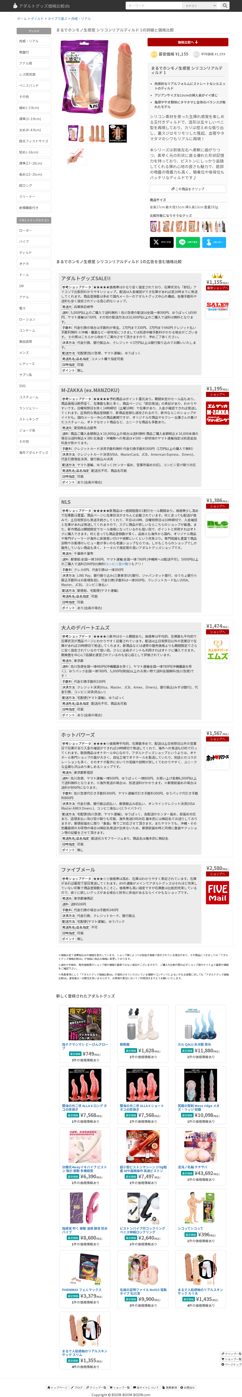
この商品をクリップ (187, 189)
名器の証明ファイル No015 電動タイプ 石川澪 (143, 1291)
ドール (24, 274)
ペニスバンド (29, 85)
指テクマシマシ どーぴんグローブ (85, 1046)
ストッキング (29, 419)
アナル (24, 297)
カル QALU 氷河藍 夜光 (194, 1044)
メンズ (24, 352)
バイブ (24, 241)
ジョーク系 (27, 430)
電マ (22, 308)
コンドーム (27, 330)
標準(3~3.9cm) (30, 118)
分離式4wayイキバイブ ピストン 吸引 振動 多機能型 (84, 1169)
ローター (25, 230)
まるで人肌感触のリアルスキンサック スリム (84, 1353)
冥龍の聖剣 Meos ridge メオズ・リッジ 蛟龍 (199, 1107)
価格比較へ (188, 42)
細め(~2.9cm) (29, 107)
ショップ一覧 (120, 1387)
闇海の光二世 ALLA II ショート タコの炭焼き (142, 1107)
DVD (22, 386)
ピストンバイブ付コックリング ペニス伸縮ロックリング (142, 1230)
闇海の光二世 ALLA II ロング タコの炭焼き (84, 1107)
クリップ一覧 (96, 1387)
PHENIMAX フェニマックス (82, 1289)
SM (21, 286)
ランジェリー (29, 408)
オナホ (24, 263)
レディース (27, 363)
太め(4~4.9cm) (30, 130)
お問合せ (187, 1387)
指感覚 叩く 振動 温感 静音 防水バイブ (85, 1230)
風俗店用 (25, 341)
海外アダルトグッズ (33, 452)
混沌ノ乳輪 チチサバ (192, 1167)
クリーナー (27, 196)
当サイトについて (146, 1387)
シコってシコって (190, 1228)
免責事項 (169, 1387)
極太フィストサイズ (33, 141)
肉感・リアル (29, 41)
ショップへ (220, 288)
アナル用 (25, 63)
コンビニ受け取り (118, 563)
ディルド (25, 252)
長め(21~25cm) (30, 174)
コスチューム (29, 397)
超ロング (25, 185)
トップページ (57, 1387)
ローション (27, 319)
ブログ (77, 1387)
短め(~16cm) (28, 152)
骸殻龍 (125, 1044)
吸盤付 (24, 52)
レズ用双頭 (27, 74)
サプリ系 (25, 374)
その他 (24, 96)
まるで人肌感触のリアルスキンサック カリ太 (200, 1291)
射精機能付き (29, 207)
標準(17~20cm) (30, 163)
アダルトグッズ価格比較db (41, 6)
